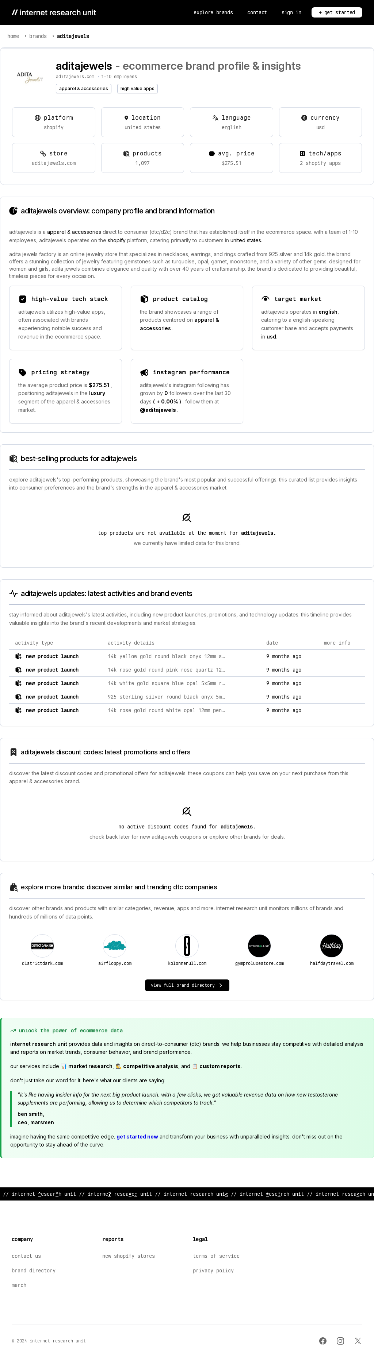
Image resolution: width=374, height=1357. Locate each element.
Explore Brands (213, 12)
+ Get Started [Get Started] (337, 12)
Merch (19, 1285)
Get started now (137, 1136)
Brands (38, 36)
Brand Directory (34, 1270)
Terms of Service (216, 1256)
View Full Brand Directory (187, 985)
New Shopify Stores (128, 1256)
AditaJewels (73, 36)
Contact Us (26, 1256)
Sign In (291, 12)
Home (13, 36)
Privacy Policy (213, 1270)
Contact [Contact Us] (257, 12)
